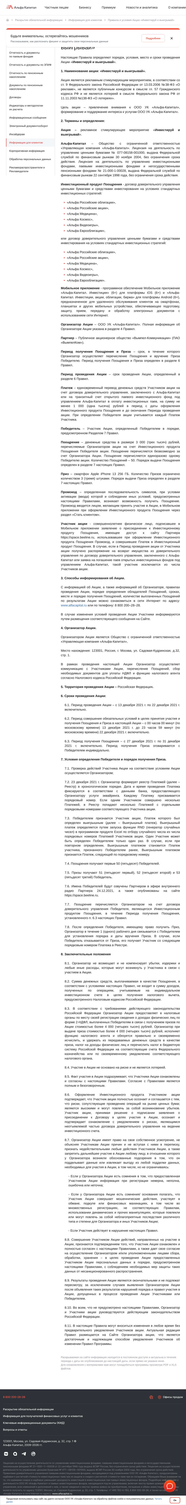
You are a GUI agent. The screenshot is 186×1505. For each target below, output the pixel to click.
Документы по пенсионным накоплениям (26, 87)
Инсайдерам (17, 134)
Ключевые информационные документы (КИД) (34, 1423)
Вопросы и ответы (15, 1429)
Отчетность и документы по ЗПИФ (30, 64)
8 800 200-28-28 (14, 1397)
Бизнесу (85, 7)
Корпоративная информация (27, 150)
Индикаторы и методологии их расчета (26, 107)
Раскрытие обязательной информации (39, 20)
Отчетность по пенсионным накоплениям (26, 75)
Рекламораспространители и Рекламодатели (27, 169)
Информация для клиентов (85, 20)
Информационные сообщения (27, 117)
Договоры (15, 97)
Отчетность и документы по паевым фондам (24, 54)
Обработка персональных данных (30, 159)
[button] (170, 1486)
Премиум (108, 7)
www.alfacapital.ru (74, 605)
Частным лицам (56, 7)
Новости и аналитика (142, 7)
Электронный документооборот (28, 125)
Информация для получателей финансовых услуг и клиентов (43, 1416)
